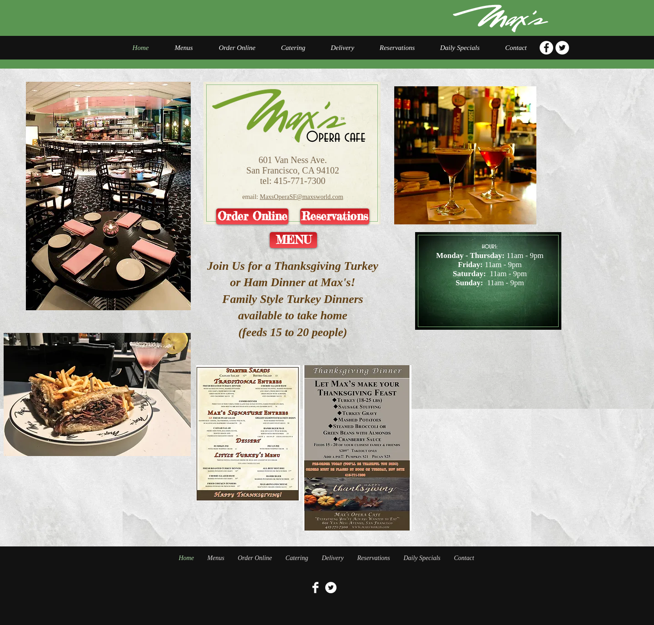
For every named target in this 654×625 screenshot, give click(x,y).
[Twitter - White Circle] (562, 48)
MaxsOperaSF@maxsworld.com (301, 196)
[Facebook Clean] (315, 587)
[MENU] (293, 240)
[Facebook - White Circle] (546, 48)
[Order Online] (252, 216)
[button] (97, 394)
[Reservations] (334, 216)
